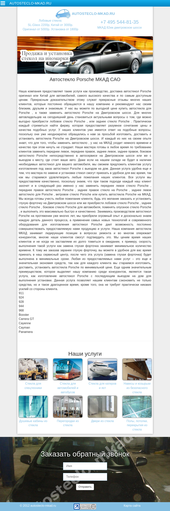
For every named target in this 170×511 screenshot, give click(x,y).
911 (21, 293)
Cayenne (25, 323)
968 (21, 310)
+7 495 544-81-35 (120, 22)
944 (21, 306)
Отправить (85, 486)
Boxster (24, 314)
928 (21, 301)
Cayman (24, 327)
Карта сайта (132, 505)
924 (21, 297)
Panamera (26, 331)
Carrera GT (26, 318)
